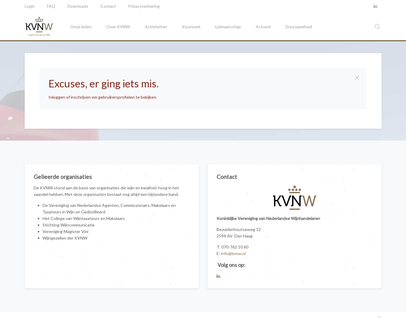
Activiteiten (156, 26)
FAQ (51, 6)
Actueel (263, 26)
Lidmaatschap (228, 26)
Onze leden (81, 26)
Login (30, 6)
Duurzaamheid (299, 26)
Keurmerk (191, 26)
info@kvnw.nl (233, 253)
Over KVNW (118, 26)
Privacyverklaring (144, 6)
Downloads (78, 6)
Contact (108, 6)
